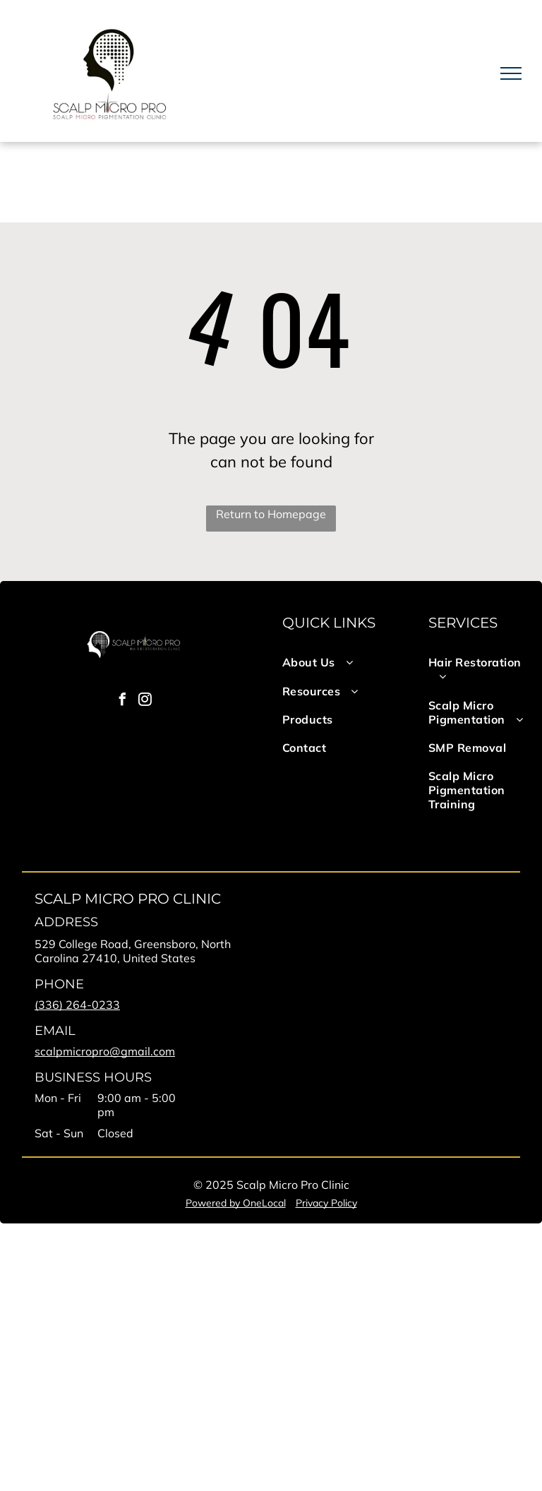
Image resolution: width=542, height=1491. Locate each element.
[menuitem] (333, 662)
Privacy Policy (326, 1203)
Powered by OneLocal (236, 1203)
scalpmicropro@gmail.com (105, 1051)
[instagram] (145, 701)
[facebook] (122, 701)
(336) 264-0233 (77, 1005)
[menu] (511, 73)
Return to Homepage (271, 514)
